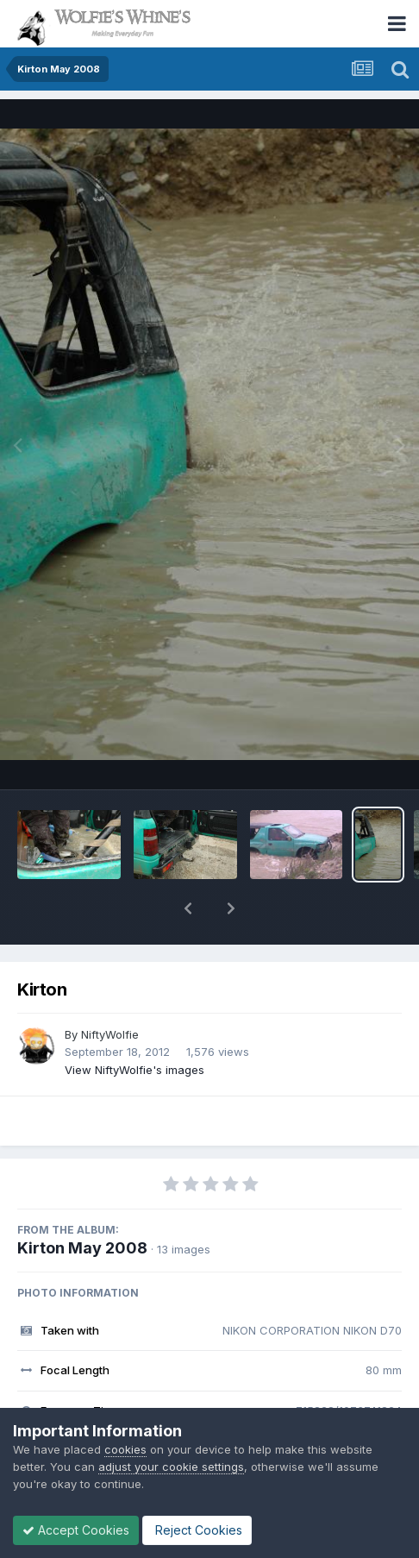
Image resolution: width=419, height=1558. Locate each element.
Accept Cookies (75, 1530)
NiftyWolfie (110, 1034)
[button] (188, 908)
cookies (125, 1449)
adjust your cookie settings (171, 1466)
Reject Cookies (197, 1530)
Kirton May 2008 (82, 1248)
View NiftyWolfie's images (134, 1070)
